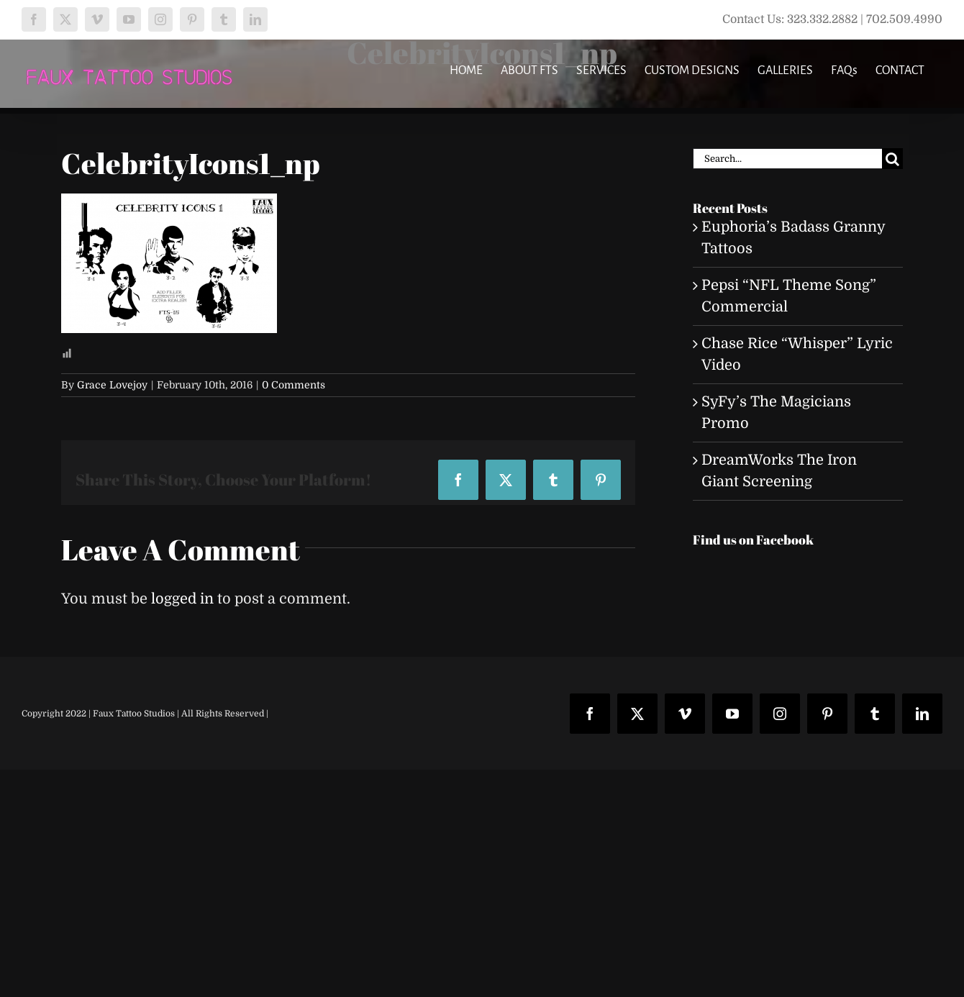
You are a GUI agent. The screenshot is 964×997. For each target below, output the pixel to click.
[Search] (892, 158)
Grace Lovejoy (112, 385)
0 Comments (293, 385)
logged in (182, 599)
